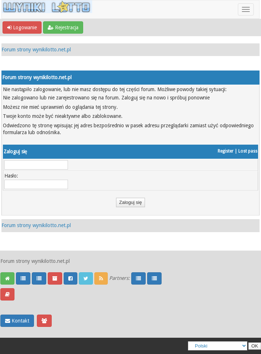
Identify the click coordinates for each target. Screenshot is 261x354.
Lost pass (247, 151)
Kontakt (17, 321)
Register (226, 151)
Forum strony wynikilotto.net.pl (36, 49)
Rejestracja (63, 27)
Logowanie (22, 27)
